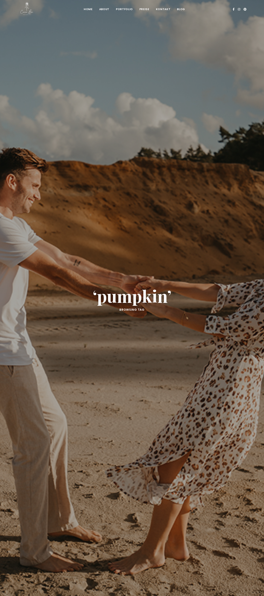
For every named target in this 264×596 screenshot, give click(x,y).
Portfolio (124, 9)
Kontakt (163, 9)
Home (88, 9)
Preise (144, 9)
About (104, 9)
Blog (181, 9)
